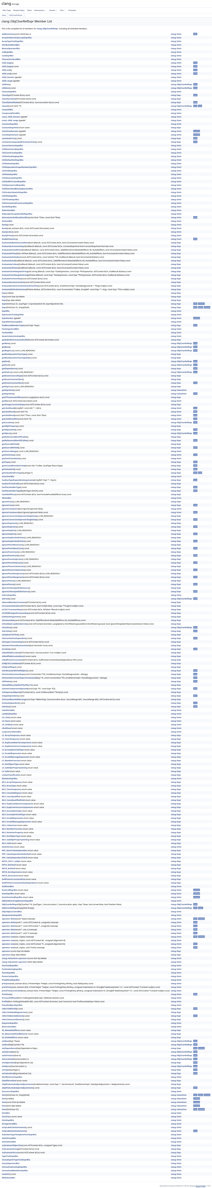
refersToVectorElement (12, 1019)
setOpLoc (6, 1066)
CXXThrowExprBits (10, 199)
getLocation (7, 422)
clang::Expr (176, 95)
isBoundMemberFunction (13, 602)
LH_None (6, 721)
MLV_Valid (6, 843)
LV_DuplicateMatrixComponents (17, 742)
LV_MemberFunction (11, 760)
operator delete (9, 918)
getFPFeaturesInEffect (12, 397)
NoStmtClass (8, 847)
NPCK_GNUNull (9, 865)
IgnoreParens (8, 580)
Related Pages (18, 10)
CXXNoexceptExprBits (12, 178)
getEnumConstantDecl (12, 379)
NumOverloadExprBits (12, 897)
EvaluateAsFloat (9, 253)
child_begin (7, 63)
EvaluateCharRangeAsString (15, 271)
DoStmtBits (7, 221)
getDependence (9, 368)
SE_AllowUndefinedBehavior (15, 1034)
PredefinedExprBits (11, 980)
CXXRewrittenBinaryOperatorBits (17, 188)
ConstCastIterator (10, 131)
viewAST (6, 1174)
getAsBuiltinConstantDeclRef (15, 339)
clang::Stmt (176, 34)
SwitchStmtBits (9, 1141)
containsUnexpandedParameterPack (19, 142)
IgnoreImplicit (8, 530)
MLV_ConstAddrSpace (12, 793)
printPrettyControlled (12, 990)
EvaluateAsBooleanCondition (15, 242)
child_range (7, 81)
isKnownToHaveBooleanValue (15, 645)
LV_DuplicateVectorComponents (17, 746)
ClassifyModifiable (10, 102)
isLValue (6, 649)
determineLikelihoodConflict (15, 217)
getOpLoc (6, 433)
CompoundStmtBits (11, 113)
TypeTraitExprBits (10, 1156)
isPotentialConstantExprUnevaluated (19, 678)
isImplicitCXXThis (10, 634)
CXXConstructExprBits (12, 152)
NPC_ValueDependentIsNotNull (16, 854)
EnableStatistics (9, 239)
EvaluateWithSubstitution (14, 289)
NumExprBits (8, 893)
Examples (72, 10)
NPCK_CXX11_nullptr (11, 861)
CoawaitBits (7, 109)
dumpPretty (7, 235)
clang (4, 15)
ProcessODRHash (10, 998)
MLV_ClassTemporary (11, 789)
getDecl (5, 361)
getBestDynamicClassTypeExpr (16, 357)
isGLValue (6, 631)
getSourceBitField (10, 444)
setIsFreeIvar (8, 1055)
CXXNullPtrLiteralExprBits (14, 181)
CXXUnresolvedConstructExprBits (17, 203)
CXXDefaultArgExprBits (12, 156)
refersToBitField (9, 1008)
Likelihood (7, 728)
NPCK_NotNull (8, 868)
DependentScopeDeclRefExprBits (17, 214)
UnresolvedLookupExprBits (14, 1167)
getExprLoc (7, 386)
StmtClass (6, 1116)
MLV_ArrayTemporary (12, 782)
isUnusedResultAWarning (13, 699)
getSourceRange (9, 451)
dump (4, 224)
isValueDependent (10, 703)
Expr (4, 293)
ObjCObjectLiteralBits (12, 911)
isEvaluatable (8, 620)
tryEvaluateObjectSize (12, 1145)
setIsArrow (7, 1052)
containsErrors (8, 138)
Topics (29, 10)
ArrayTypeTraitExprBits (12, 41)
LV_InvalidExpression (11, 753)
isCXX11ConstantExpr (12, 609)
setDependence (9, 1048)
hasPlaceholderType (11, 487)
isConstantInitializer (11, 606)
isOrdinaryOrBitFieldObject (14, 670)
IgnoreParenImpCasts (12, 559)
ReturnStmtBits (9, 1026)
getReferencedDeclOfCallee (14, 437)
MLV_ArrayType (9, 785)
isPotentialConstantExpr (13, 674)
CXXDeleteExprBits (10, 163)
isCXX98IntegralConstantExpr (15, 613)
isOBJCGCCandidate (11, 663)
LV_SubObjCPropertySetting (14, 767)
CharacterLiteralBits (11, 59)
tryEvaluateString (10, 1149)
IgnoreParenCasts (10, 552)
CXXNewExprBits (9, 174)
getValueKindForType (12, 473)
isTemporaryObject (10, 692)
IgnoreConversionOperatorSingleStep (19, 516)
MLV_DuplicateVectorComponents (17, 807)
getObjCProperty (9, 426)
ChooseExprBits (9, 91)
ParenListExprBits (10, 976)
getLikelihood (8, 408)
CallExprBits (7, 52)
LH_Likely (6, 717)
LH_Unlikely (7, 724)
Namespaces (40, 10)
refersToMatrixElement (12, 1016)
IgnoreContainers (10, 508)
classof (5, 106)
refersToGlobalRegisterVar (14, 1012)
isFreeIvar (6, 627)
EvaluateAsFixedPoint (12, 250)
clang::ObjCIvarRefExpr (47, 28)
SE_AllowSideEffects (11, 1030)
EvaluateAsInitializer (11, 257)
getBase (5, 343)
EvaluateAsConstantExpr (13, 246)
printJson (6, 983)
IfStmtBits (6, 498)
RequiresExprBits (10, 1023)
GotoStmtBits (8, 476)
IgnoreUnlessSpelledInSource (15, 588)
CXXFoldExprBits (9, 170)
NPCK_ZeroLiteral (10, 875)
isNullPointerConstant (12, 660)
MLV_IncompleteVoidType (14, 814)
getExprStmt (8, 390)
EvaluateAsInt (8, 260)
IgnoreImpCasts (9, 523)
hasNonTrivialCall (10, 483)
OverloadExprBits (10, 965)
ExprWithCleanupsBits (12, 321)
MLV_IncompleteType (12, 811)
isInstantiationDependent (14, 638)
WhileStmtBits (8, 1177)
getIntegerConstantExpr (13, 404)
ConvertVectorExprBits (12, 145)
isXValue (6, 706)
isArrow (5, 598)
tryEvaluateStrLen (10, 1152)
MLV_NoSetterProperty (12, 832)
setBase (5, 1041)
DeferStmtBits (8, 210)
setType (5, 1070)
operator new (8, 936)
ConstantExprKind (10, 127)
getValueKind (8, 469)
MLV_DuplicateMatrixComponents (17, 803)
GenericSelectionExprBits (13, 336)
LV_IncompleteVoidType (13, 749)
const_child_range (10, 120)
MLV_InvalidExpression (12, 818)
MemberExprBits (9, 778)
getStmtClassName (11, 458)
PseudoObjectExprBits (12, 1005)
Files (63, 10)
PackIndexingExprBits (12, 969)
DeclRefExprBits (9, 206)
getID (4, 401)
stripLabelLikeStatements (14, 1127)
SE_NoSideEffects (10, 1037)
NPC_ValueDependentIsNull (14, 857)
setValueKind (8, 1073)
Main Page (7, 10)
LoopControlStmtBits (11, 731)
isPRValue (6, 681)
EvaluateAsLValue (10, 264)
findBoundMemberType (13, 325)
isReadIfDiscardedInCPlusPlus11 (17, 685)
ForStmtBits (7, 332)
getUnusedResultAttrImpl (14, 465)
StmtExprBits (8, 1120)
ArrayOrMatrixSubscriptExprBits (17, 37)
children (5, 84)
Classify (5, 95)
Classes (53, 10)
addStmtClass (8, 34)
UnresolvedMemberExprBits (15, 1170)
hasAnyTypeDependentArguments (18, 480)
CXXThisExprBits (9, 196)
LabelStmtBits (8, 710)
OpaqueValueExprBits (12, 915)
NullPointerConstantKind (13, 879)
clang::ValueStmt (178, 390)
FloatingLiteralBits (10, 329)
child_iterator (8, 77)
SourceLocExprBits (10, 1091)
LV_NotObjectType (10, 764)
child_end (6, 70)
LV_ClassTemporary (11, 739)
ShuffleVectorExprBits (12, 1077)
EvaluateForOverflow (11, 278)
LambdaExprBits (9, 713)
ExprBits (6, 311)
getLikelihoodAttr (10, 419)
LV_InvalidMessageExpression (15, 757)
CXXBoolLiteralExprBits (12, 149)
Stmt (4, 1095)
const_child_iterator (11, 116)
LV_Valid (5, 771)
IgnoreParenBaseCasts (12, 544)
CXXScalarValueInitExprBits (14, 192)
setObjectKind (8, 1062)
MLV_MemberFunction (12, 829)
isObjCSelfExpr (8, 667)
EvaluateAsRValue (10, 268)
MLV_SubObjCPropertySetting (15, 839)
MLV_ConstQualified (11, 796)
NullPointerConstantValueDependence (20, 883)
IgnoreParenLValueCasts (13, 566)
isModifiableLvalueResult (13, 656)
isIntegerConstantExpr (12, 642)
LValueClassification (11, 775)
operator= (6, 951)
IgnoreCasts (7, 501)
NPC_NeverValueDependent (15, 850)
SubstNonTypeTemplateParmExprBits (19, 1134)
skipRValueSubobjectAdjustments (17, 1084)
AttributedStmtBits (11, 45)
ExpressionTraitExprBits (13, 314)
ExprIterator (7, 318)
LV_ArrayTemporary (11, 735)
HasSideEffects (9, 494)
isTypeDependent (10, 695)
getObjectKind (8, 429)
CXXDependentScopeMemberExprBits (19, 167)
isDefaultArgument (11, 616)
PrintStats (6, 994)
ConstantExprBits (10, 124)
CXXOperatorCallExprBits (13, 185)
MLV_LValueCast (9, 825)
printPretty (7, 987)
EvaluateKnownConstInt (13, 282)
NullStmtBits (8, 886)
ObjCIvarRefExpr (15, 15)
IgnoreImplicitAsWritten (13, 537)
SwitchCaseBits (9, 1138)
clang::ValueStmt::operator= (15, 958)
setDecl (5, 1044)
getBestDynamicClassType (14, 354)
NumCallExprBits (10, 890)
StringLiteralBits (9, 1123)
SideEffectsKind (9, 1080)
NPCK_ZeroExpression (12, 872)
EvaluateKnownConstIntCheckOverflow (20, 286)
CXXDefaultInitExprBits (12, 160)
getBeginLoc (7, 350)
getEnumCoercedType (12, 375)
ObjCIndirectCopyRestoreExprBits (17, 900)
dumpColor (7, 232)
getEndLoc (7, 372)
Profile (5, 1001)
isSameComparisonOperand (15, 688)
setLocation (7, 1059)
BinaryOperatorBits (11, 48)
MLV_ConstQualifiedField (13, 800)
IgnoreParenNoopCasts (12, 573)
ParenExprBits (8, 972)
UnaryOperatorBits (11, 1163)
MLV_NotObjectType (11, 836)
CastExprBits (8, 55)
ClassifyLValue (8, 99)
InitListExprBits (9, 595)
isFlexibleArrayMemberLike (14, 624)
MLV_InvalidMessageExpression (16, 821)
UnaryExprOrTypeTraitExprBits (16, 1159)
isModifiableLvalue (10, 652)
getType (5, 462)
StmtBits (6, 1113)
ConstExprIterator (10, 134)
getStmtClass (8, 455)
